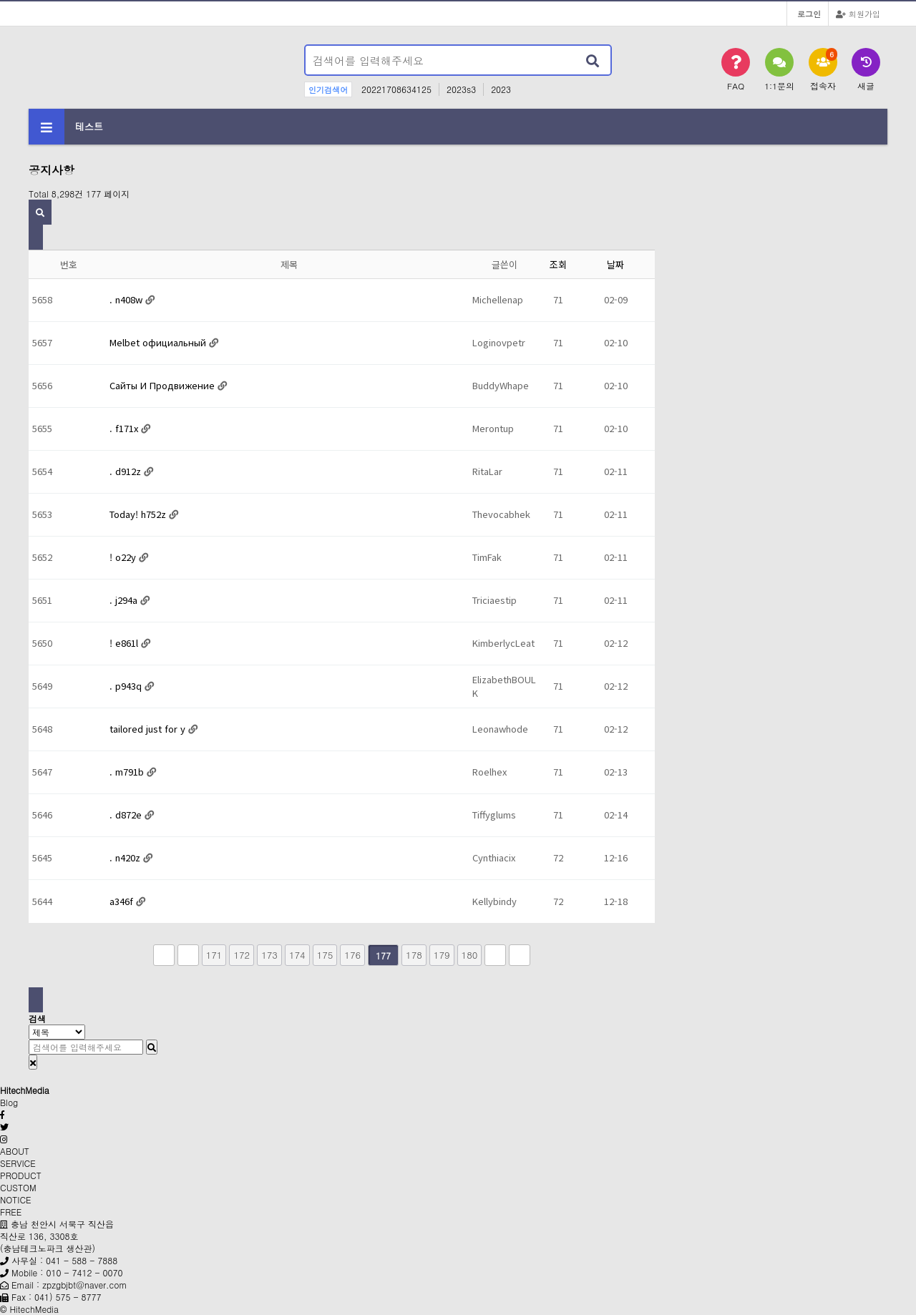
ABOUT (14, 1151)
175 (325, 955)
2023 (501, 89)
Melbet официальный (159, 342)
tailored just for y (148, 728)
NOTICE (15, 1199)
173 (269, 955)
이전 (188, 955)
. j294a (124, 600)
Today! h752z (139, 514)
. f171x (125, 428)
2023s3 (461, 89)
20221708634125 (396, 89)
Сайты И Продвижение (163, 385)
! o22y (124, 557)
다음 (495, 955)
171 (214, 955)
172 (241, 955)
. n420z (126, 857)
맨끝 (519, 955)
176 (352, 955)
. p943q (127, 686)
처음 (164, 955)
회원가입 (858, 13)
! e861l (125, 643)
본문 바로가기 (0, 0)
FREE (10, 1212)
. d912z (126, 471)
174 (297, 955)
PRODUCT (21, 1175)
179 (442, 955)
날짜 (615, 264)
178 (414, 955)
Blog (9, 1102)
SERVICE (18, 1163)
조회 (558, 264)
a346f (122, 901)
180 (470, 955)
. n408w (127, 299)
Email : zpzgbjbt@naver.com (69, 1285)
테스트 (89, 126)
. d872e (127, 814)
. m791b (128, 771)
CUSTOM (18, 1187)
